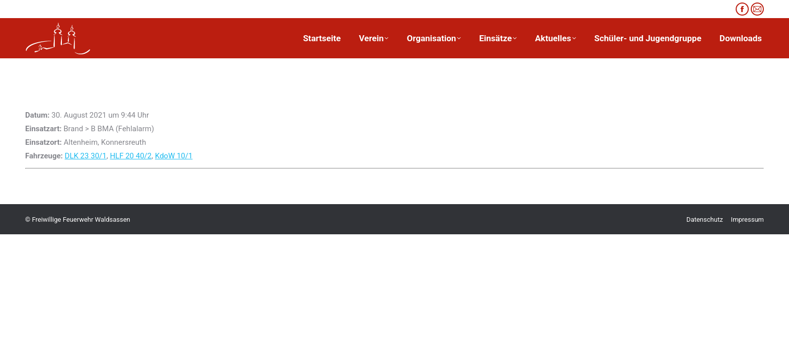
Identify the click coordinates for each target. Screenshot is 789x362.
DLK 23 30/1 (86, 155)
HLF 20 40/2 (130, 155)
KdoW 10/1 (174, 155)
